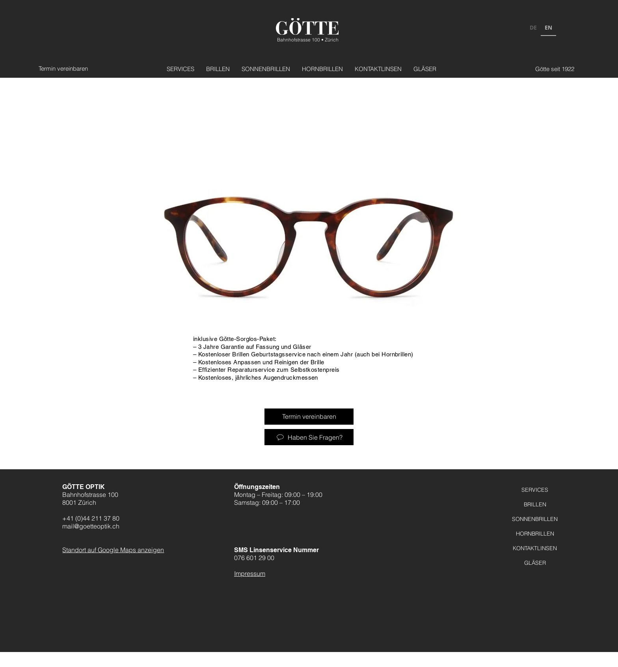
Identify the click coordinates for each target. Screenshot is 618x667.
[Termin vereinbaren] (65, 68)
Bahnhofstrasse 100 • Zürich (308, 40)
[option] (533, 28)
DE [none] (533, 27)
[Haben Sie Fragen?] (309, 437)
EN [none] (548, 27)
